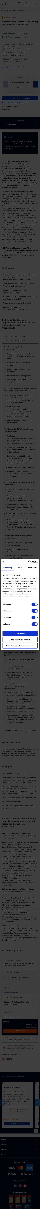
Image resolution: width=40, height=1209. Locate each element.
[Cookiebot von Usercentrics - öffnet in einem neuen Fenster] (28, 561)
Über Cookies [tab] (32, 568)
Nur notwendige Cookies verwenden (20, 646)
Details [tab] (19, 568)
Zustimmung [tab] (7, 568)
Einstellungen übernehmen (20, 639)
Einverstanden (20, 633)
